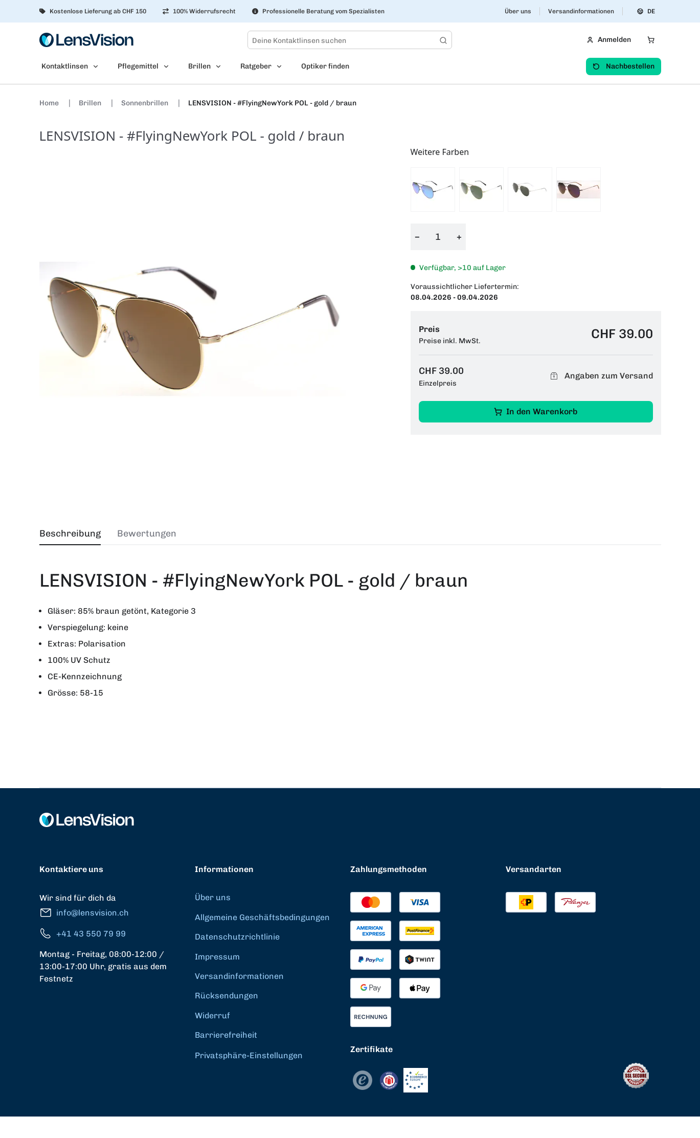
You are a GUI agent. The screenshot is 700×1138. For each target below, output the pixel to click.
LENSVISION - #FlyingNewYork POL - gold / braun (272, 103)
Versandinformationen (581, 11)
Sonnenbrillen (145, 103)
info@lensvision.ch (84, 912)
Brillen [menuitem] (199, 66)
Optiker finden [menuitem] (325, 66)
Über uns (518, 11)
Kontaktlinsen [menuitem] (64, 66)
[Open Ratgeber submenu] (282, 66)
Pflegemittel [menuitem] (138, 66)
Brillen (91, 103)
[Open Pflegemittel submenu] (169, 66)
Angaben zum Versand (600, 376)
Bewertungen (146, 533)
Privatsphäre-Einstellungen (249, 1055)
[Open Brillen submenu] (221, 66)
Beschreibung (70, 533)
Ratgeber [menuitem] (256, 66)
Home (49, 103)
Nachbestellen (623, 66)
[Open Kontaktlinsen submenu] (98, 66)
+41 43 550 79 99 (82, 933)
